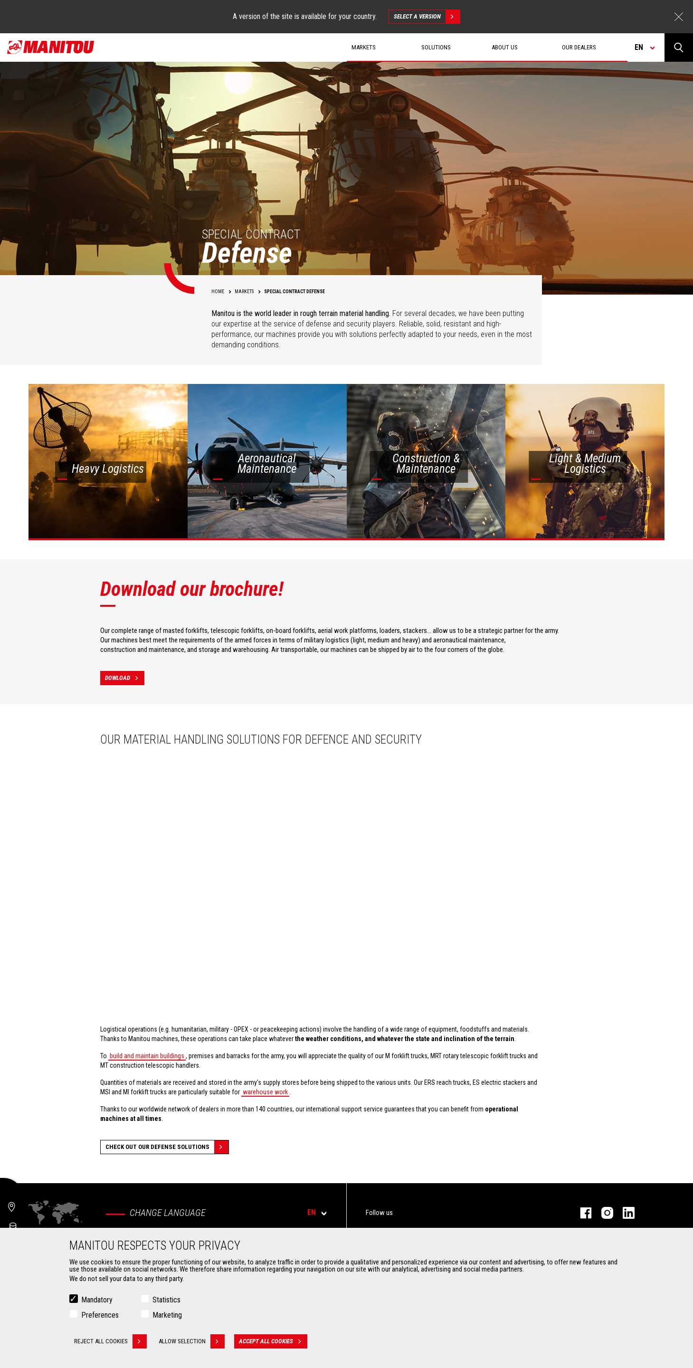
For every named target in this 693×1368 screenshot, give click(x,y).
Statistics (166, 1299)
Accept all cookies (273, 1341)
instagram (602, 1213)
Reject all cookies (110, 1341)
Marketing (167, 1315)
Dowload (124, 678)
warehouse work (265, 1092)
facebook (581, 1213)
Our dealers (579, 47)
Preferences (100, 1315)
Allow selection (192, 1341)
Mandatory (97, 1299)
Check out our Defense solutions (166, 1147)
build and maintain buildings (147, 1056)
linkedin (624, 1213)
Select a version (427, 16)
